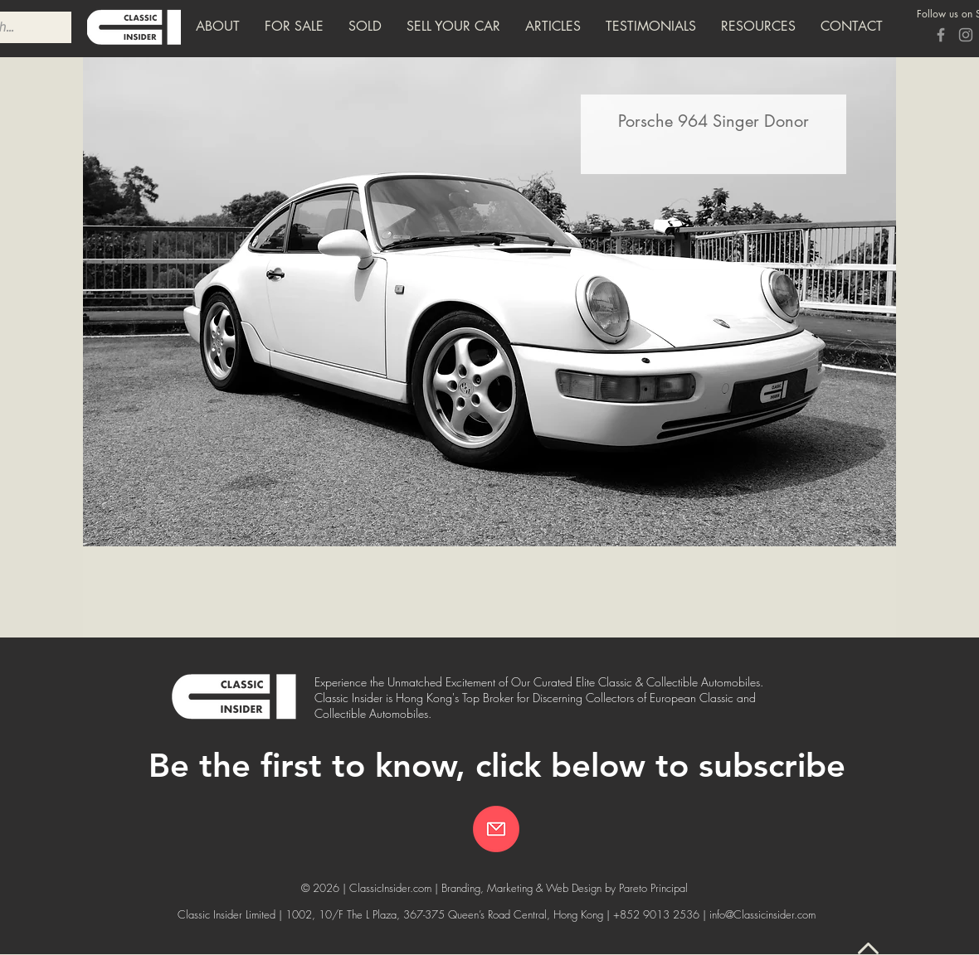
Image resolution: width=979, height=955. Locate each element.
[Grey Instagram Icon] (966, 35)
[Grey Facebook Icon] (941, 35)
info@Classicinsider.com (762, 914)
